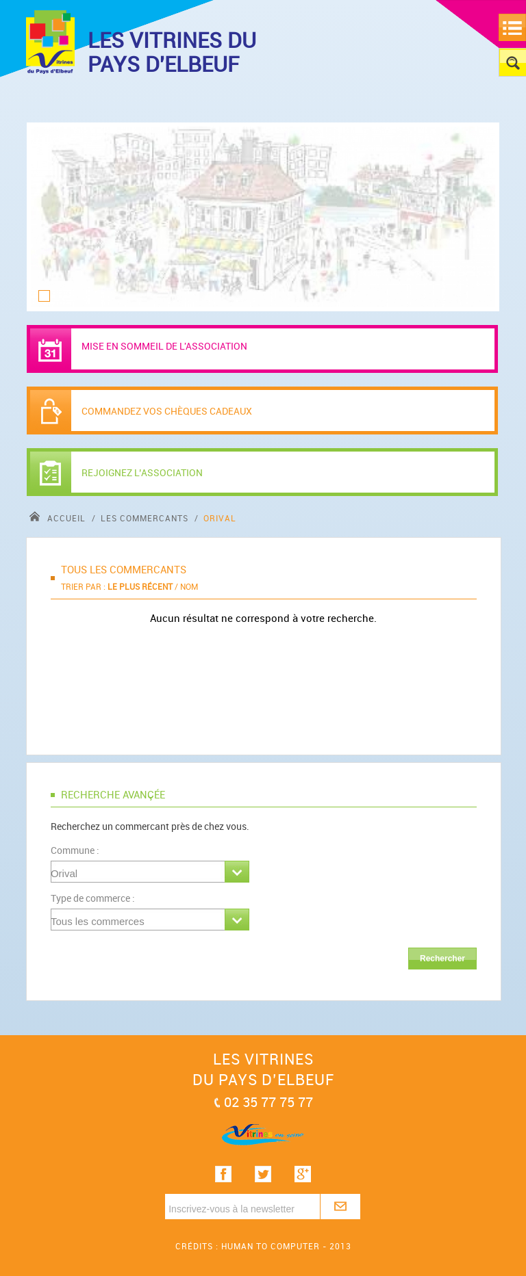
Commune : (75, 850)
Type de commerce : (93, 897)
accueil (58, 517)
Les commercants (146, 517)
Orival (219, 517)
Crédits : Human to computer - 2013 (263, 1245)
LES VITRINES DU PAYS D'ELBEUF (172, 52)
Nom (189, 586)
